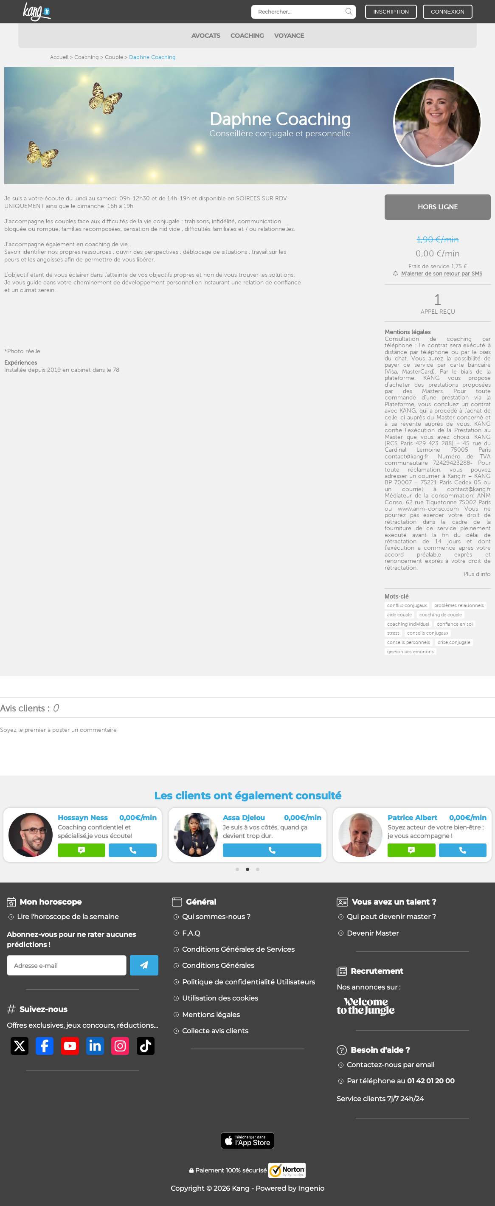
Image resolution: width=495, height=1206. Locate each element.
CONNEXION (447, 11)
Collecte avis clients (215, 1031)
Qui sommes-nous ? (216, 917)
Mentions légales (211, 1015)
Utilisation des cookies (220, 998)
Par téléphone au (401, 1081)
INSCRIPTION (391, 11)
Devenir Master (373, 933)
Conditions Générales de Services (238, 949)
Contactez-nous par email (390, 1065)
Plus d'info (477, 574)
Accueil (59, 57)
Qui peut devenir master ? (391, 917)
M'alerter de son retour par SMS (441, 273)
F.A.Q (191, 933)
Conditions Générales (218, 966)
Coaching (86, 57)
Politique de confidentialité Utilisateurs (248, 982)
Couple (114, 57)
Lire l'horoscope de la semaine (68, 917)
